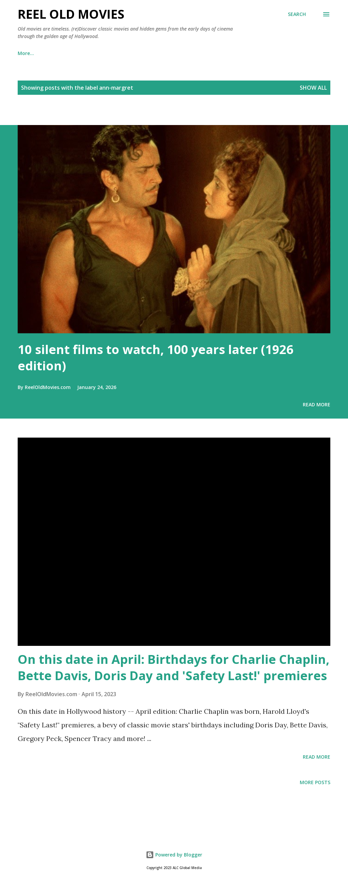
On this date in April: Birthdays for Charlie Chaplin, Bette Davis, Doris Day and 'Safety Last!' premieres (173, 667)
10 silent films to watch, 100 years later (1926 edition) (156, 357)
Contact (275, 53)
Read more (316, 404)
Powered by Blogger (174, 854)
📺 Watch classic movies (80, 53)
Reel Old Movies (71, 14)
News (167, 53)
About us (235, 53)
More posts (315, 782)
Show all (313, 87)
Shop (135, 53)
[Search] (297, 14)
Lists (199, 53)
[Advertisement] (79, 113)
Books (25, 53)
